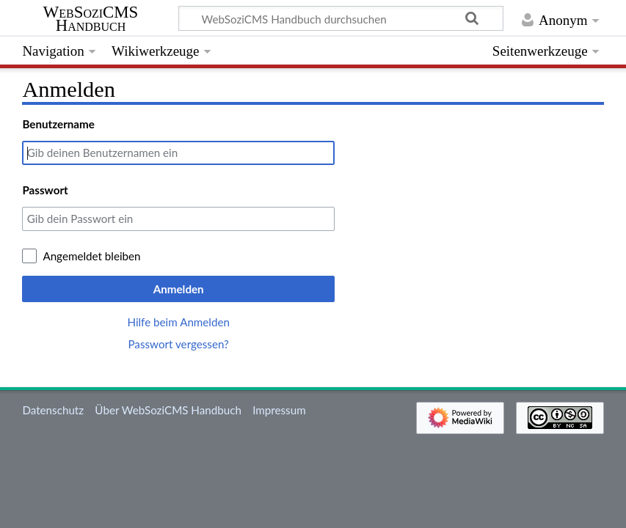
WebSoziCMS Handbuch (90, 19)
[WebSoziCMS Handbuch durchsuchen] (341, 18)
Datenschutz (53, 410)
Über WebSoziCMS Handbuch (168, 410)
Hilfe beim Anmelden (178, 322)
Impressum (279, 410)
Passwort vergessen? (178, 344)
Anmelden (178, 289)
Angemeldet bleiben (91, 256)
